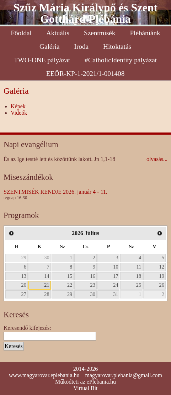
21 (46, 285)
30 (46, 257)
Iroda (81, 46)
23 (92, 285)
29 (23, 257)
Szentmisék (99, 33)
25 (138, 285)
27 (23, 294)
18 (138, 276)
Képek (18, 106)
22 (69, 285)
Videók (19, 113)
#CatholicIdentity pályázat (121, 60)
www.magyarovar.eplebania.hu (44, 375)
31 (115, 294)
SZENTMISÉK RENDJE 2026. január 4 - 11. (55, 192)
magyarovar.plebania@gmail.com (123, 375)
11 (138, 267)
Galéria (49, 46)
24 (115, 285)
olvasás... (156, 159)
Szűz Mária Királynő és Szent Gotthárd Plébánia (85, 13)
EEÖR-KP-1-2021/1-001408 (85, 73)
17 (115, 276)
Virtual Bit (86, 388)
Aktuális (57, 33)
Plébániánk (145, 33)
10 (115, 267)
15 (69, 276)
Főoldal (21, 33)
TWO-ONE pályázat (42, 60)
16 (92, 276)
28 (46, 294)
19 (161, 276)
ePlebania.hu (101, 382)
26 (161, 285)
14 (46, 276)
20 (23, 285)
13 (23, 276)
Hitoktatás (117, 46)
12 (161, 267)
